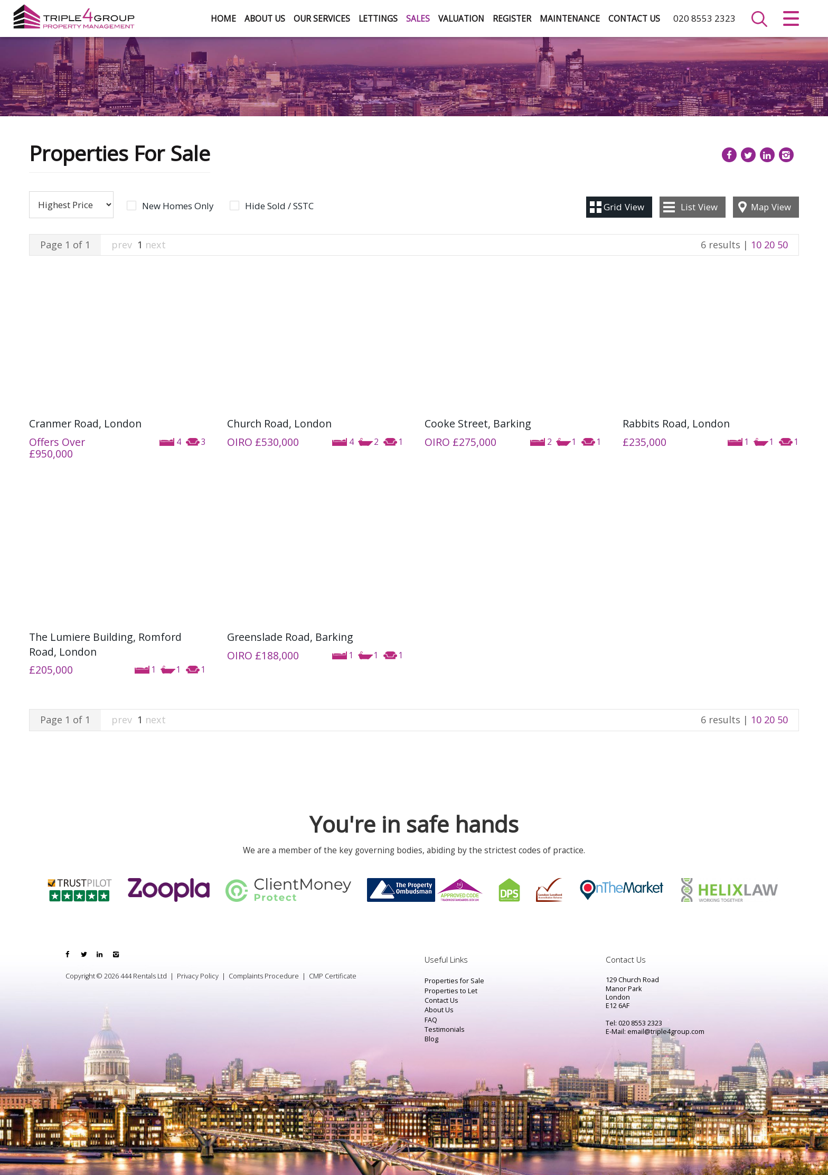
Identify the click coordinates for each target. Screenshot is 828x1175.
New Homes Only (177, 206)
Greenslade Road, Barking (290, 637)
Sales (418, 18)
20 (769, 244)
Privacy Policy (198, 976)
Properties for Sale (454, 980)
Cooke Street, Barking (478, 423)
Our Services (322, 18)
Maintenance (570, 18)
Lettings (378, 18)
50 (782, 244)
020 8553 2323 (704, 18)
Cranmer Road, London (85, 423)
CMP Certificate (332, 976)
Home (223, 18)
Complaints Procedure (264, 976)
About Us (264, 18)
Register (512, 18)
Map (771, 207)
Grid (624, 207)
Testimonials (445, 1029)
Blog (431, 1038)
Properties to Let (451, 990)
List (699, 207)
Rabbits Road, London (676, 423)
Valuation (461, 18)
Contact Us (634, 18)
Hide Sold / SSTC (279, 206)
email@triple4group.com (665, 1031)
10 (756, 244)
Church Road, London (279, 423)
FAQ (431, 1019)
